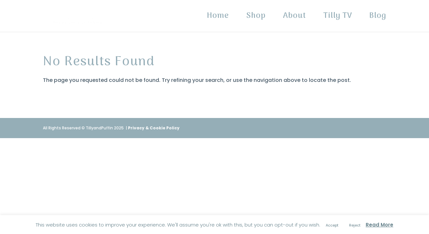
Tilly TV (337, 18)
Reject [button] (354, 225)
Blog (377, 18)
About (294, 18)
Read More (379, 224)
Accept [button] (332, 225)
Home (218, 18)
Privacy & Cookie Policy (154, 128)
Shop (256, 18)
